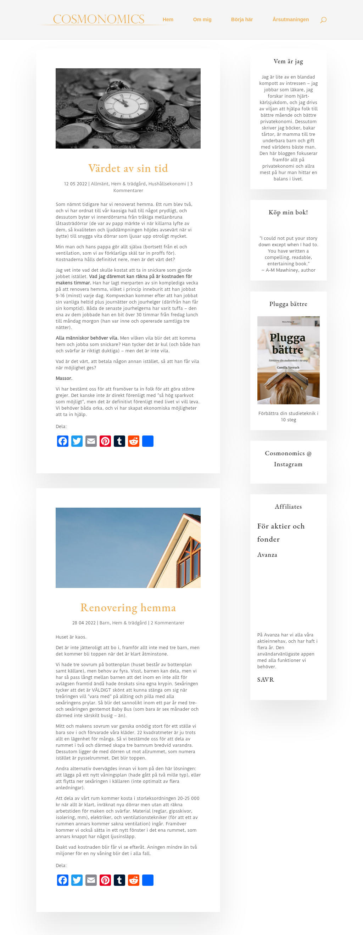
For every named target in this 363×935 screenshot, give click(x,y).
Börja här (242, 20)
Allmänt (99, 183)
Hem (168, 20)
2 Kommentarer (167, 622)
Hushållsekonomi (167, 183)
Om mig (202, 20)
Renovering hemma (128, 607)
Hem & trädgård (128, 183)
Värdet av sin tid (128, 167)
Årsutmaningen (291, 20)
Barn (105, 622)
